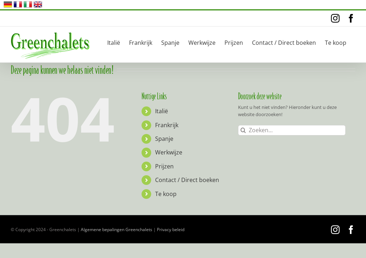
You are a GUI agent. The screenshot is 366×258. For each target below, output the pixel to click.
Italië (161, 111)
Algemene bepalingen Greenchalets (116, 229)
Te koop (166, 194)
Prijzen (164, 166)
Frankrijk (166, 125)
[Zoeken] (243, 130)
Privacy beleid (170, 229)
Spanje (164, 139)
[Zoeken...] (292, 130)
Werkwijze (168, 152)
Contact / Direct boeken (187, 180)
